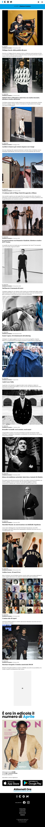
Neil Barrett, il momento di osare (12, 288)
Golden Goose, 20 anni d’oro (11, 572)
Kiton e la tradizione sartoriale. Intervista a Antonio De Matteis (22, 477)
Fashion (5, 94)
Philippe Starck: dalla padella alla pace (14, 50)
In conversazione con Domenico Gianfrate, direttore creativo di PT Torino (21, 241)
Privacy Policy (22, 809)
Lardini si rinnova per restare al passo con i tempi (18, 147)
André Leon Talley (8, 382)
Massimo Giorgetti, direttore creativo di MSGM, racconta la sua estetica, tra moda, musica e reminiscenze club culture (22, 668)
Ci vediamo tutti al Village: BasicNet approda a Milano (19, 193)
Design (5, 47)
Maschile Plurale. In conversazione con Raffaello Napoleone (21, 525)
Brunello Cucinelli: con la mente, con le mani (16, 429)
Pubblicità (22, 814)
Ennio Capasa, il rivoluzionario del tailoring (16, 336)
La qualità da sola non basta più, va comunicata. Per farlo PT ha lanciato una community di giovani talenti (21, 246)
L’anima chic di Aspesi (9, 618)
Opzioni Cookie (22, 812)
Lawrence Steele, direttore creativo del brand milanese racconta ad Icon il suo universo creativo (21, 622)
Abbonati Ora (22, 789)
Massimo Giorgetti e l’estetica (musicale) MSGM (17, 664)
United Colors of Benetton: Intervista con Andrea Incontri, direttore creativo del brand (21, 98)
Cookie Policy (22, 810)
